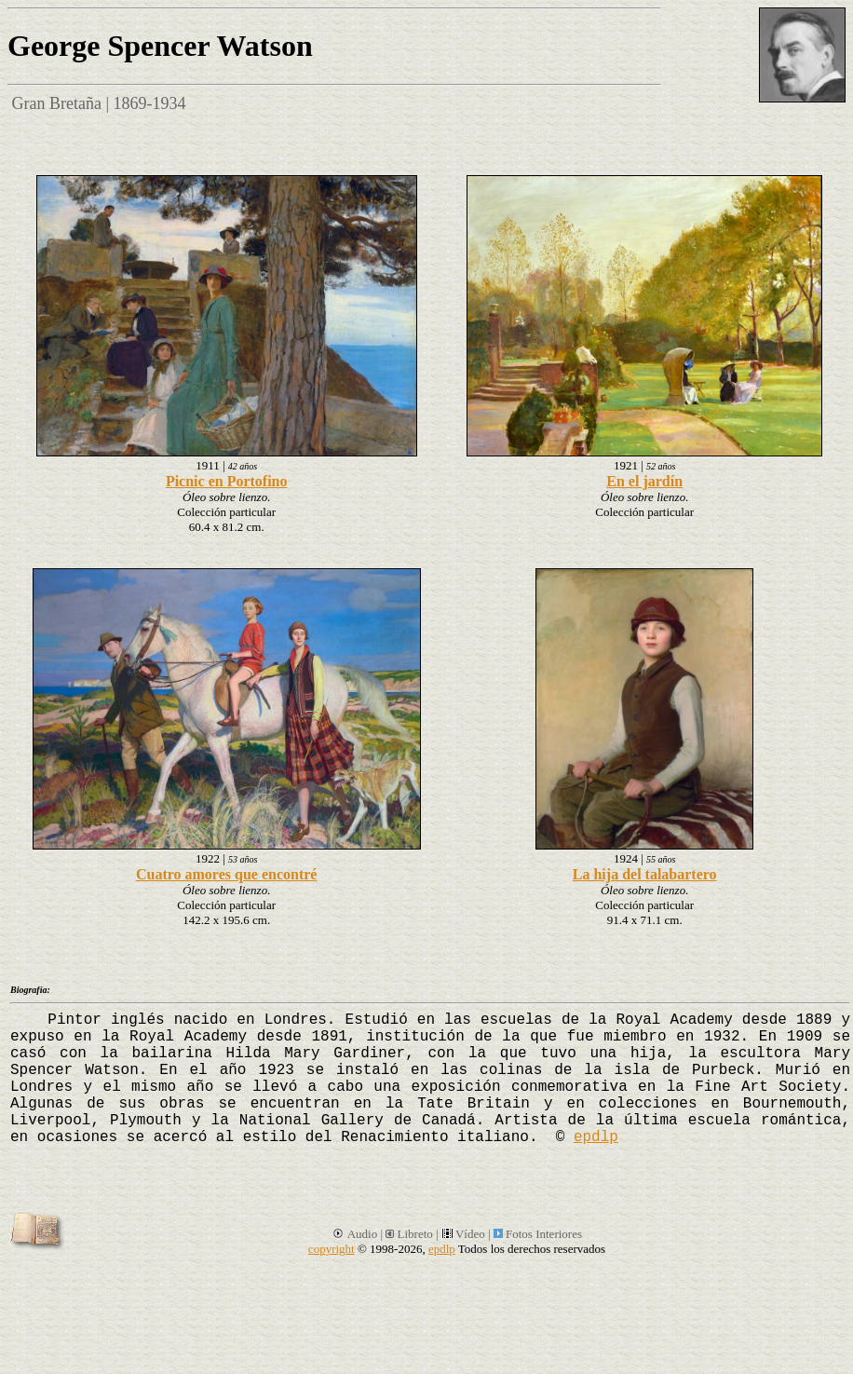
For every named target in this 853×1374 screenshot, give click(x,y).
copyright (331, 1249)
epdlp (596, 1137)
